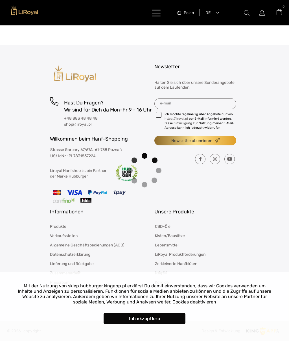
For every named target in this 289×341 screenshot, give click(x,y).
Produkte (58, 226)
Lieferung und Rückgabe (72, 263)
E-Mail (165, 103)
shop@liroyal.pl (77, 124)
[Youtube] (229, 159)
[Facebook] (200, 159)
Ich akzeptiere (144, 318)
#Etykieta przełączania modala (246, 13)
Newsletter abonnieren (191, 140)
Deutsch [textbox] (206, 12)
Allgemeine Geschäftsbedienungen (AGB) (87, 245)
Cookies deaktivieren (194, 302)
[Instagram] (215, 159)
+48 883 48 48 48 (81, 118)
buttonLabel (156, 13)
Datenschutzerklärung (70, 254)
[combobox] (186, 12)
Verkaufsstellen (64, 235)
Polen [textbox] (189, 12)
